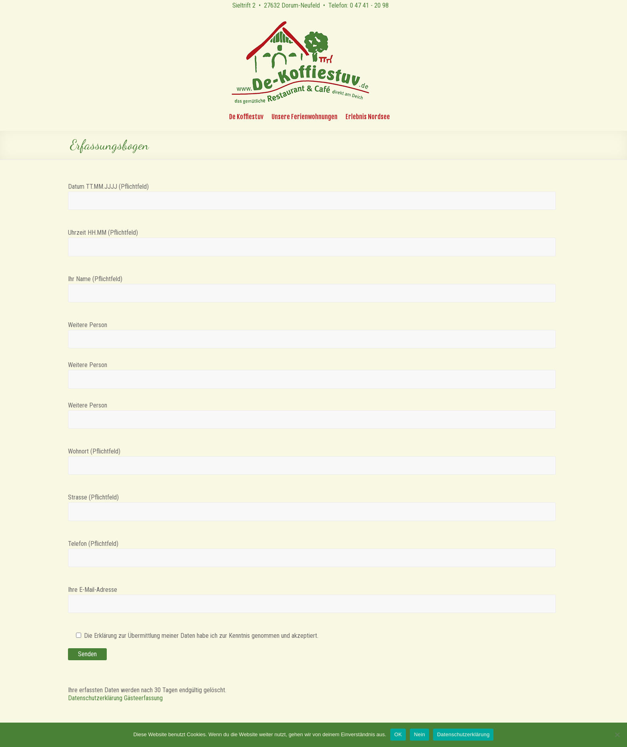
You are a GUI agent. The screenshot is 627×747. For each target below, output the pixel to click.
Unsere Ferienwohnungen (304, 117)
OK (398, 734)
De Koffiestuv (246, 117)
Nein (419, 734)
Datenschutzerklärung (463, 734)
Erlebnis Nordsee (367, 117)
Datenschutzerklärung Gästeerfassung (115, 698)
